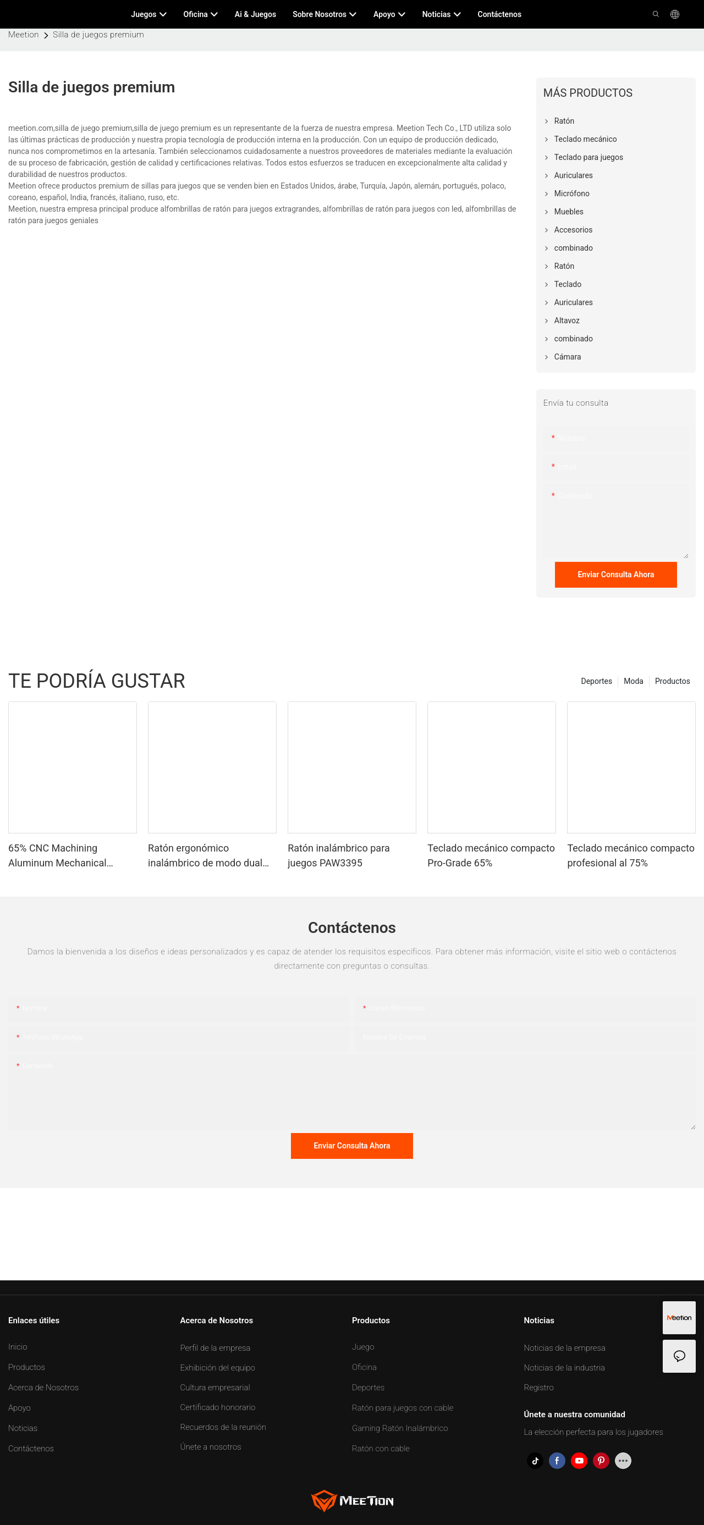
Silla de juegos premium (98, 35)
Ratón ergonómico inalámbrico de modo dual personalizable (205, 856)
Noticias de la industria (565, 1368)
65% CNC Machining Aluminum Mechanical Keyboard (57, 856)
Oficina (364, 1367)
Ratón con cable (381, 1449)
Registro (539, 1388)
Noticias (22, 1428)
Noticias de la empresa (565, 1348)
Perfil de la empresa (215, 1348)
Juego (363, 1347)
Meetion (23, 35)
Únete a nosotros (210, 1447)
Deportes (596, 681)
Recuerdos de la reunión (223, 1427)
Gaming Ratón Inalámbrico (400, 1428)
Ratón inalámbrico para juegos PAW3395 (339, 855)
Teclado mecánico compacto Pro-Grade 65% (491, 855)
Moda (634, 681)
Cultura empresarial (215, 1388)
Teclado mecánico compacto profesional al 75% (631, 855)
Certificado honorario (218, 1407)
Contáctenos (31, 1449)
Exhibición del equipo (217, 1368)
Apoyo (19, 1408)
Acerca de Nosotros (43, 1388)
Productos (672, 681)
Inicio (18, 1347)
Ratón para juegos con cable (402, 1408)
